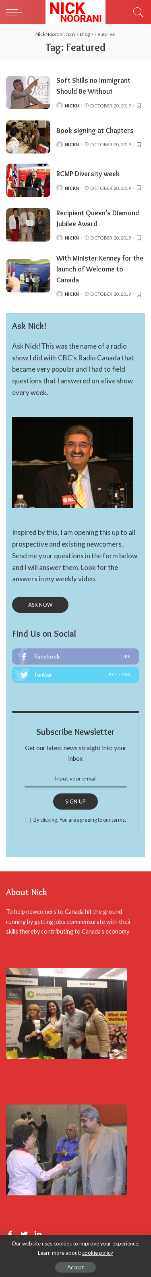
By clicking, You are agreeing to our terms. (79, 819)
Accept (75, 1267)
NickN (72, 105)
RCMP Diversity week (88, 173)
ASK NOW (40, 605)
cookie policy (97, 1253)
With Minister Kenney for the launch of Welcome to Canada (99, 269)
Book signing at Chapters (95, 130)
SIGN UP (75, 801)
